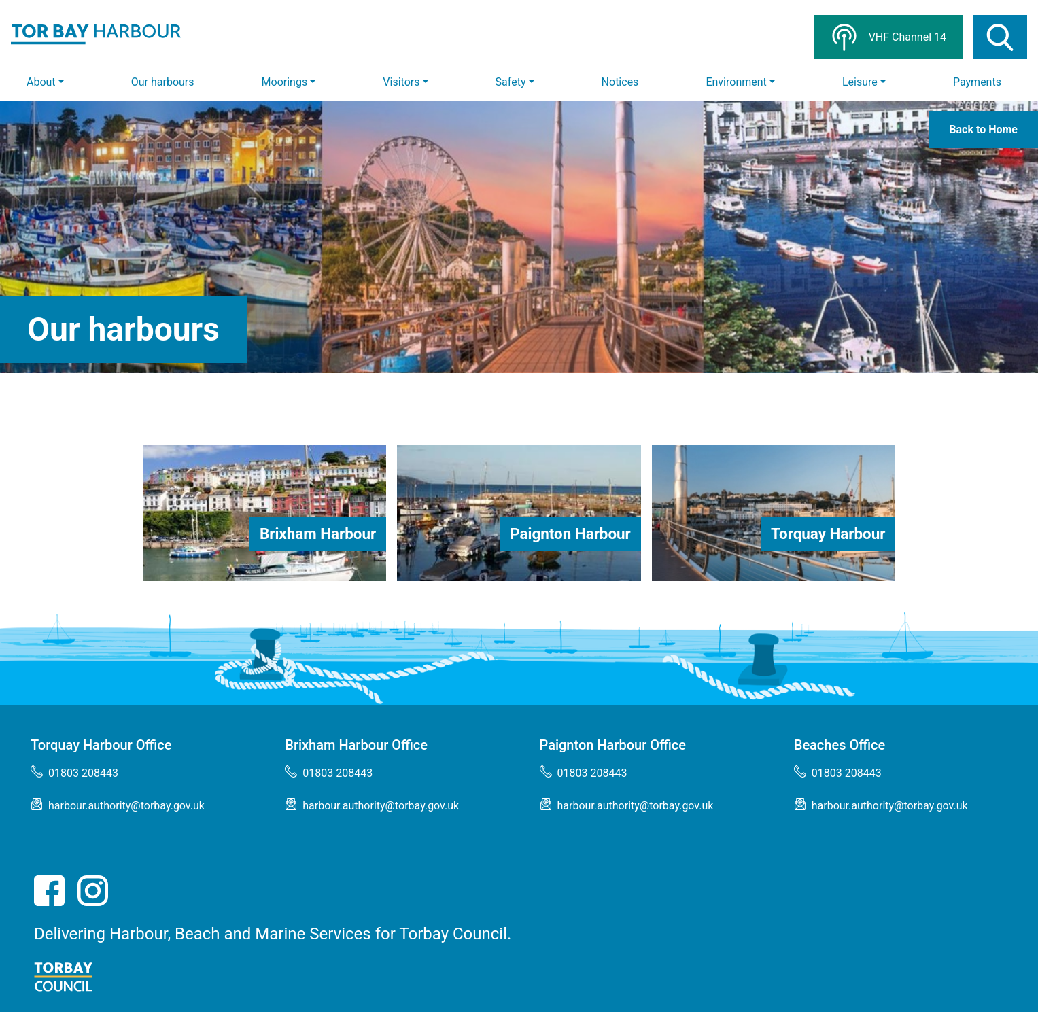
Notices (620, 81)
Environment (736, 81)
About (41, 81)
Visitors (401, 81)
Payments (977, 81)
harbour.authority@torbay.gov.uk (118, 805)
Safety (511, 81)
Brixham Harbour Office (356, 745)
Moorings (285, 81)
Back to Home (983, 129)
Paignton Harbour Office (613, 745)
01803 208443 (74, 772)
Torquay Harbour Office (101, 745)
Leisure (860, 81)
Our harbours (162, 81)
